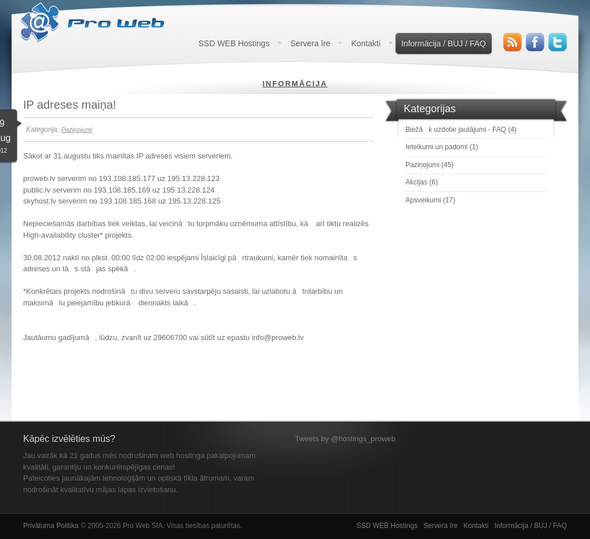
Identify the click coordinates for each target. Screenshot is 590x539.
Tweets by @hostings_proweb (345, 438)
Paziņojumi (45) (429, 165)
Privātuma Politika (51, 526)
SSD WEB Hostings (234, 43)
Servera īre (310, 43)
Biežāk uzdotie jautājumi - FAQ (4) (461, 129)
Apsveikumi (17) (430, 200)
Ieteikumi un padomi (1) (441, 147)
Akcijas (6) (421, 182)
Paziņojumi (77, 129)
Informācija (295, 83)
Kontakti (366, 43)
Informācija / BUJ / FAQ (443, 43)
